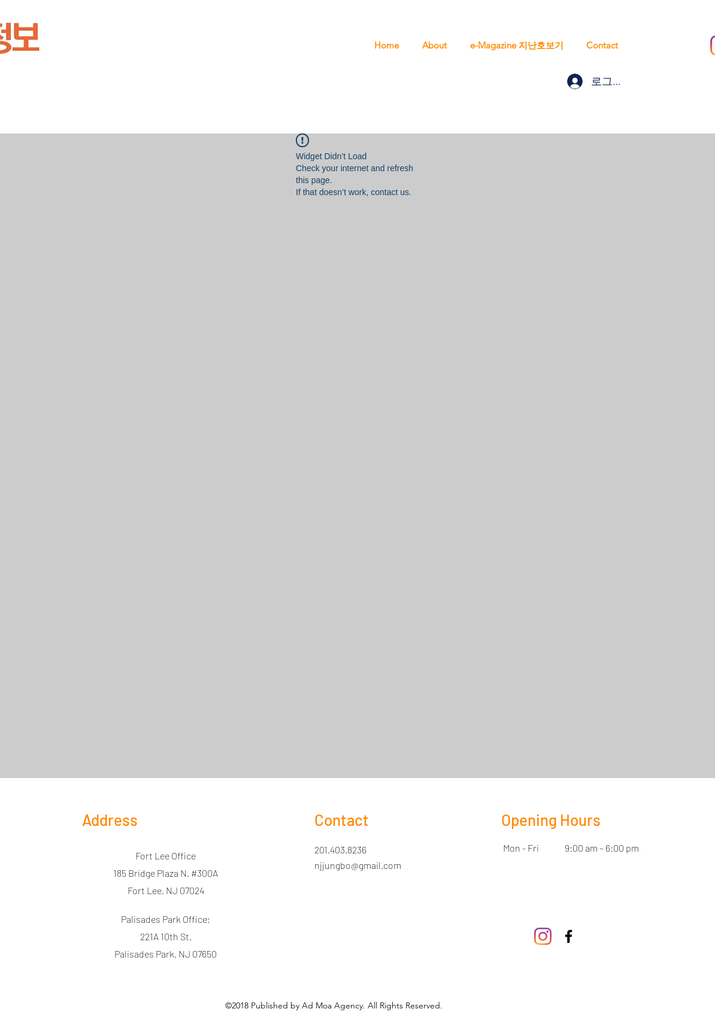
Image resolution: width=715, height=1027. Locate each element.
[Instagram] (543, 936)
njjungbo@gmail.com (357, 865)
